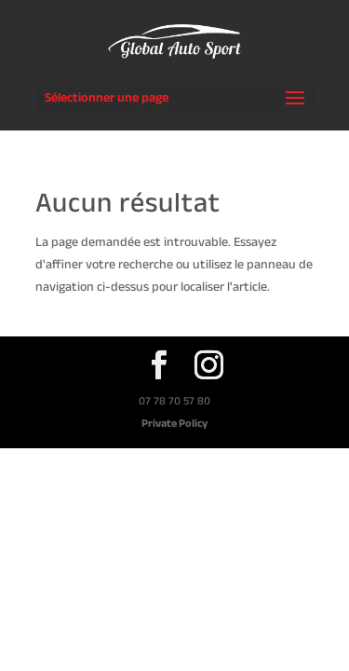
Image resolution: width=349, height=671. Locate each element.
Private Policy (174, 423)
